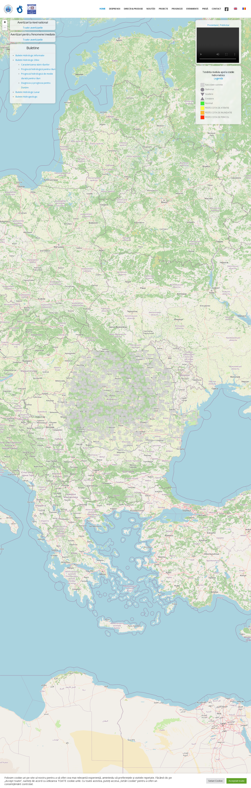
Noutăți (150, 8)
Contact (216, 8)
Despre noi (114, 8)
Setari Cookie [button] (215, 780)
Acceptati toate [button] (236, 780)
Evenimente (192, 8)
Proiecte (163, 8)
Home (102, 8)
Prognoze (177, 8)
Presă (205, 8)
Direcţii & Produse (133, 8)
